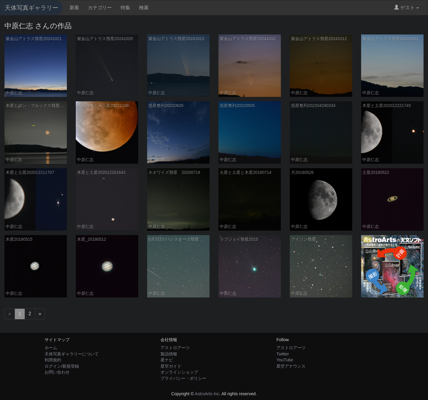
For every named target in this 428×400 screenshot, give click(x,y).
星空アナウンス (291, 366)
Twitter (282, 354)
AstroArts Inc (207, 393)
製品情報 (168, 354)
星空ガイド (170, 366)
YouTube (284, 360)
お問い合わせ (57, 372)
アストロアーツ (175, 347)
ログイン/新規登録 (62, 366)
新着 (74, 7)
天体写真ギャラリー (31, 7)
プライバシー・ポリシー (183, 378)
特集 (125, 7)
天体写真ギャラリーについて (72, 354)
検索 (144, 7)
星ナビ (166, 360)
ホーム (51, 347)
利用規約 (53, 360)
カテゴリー (100, 7)
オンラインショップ (179, 372)
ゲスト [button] (406, 7)
